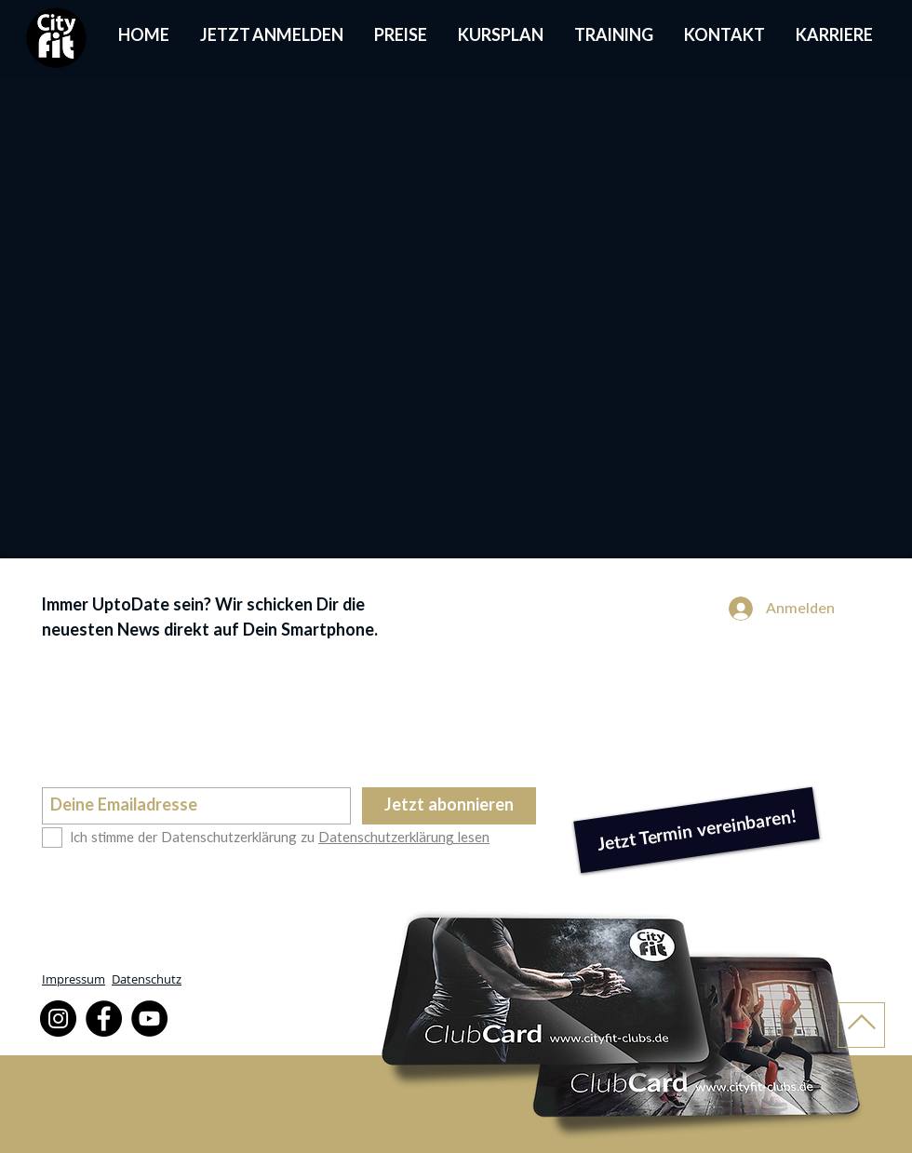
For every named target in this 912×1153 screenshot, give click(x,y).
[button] (500, 37)
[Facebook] (104, 1018)
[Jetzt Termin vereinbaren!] (696, 830)
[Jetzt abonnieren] (449, 806)
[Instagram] (58, 1018)
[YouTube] (149, 1018)
